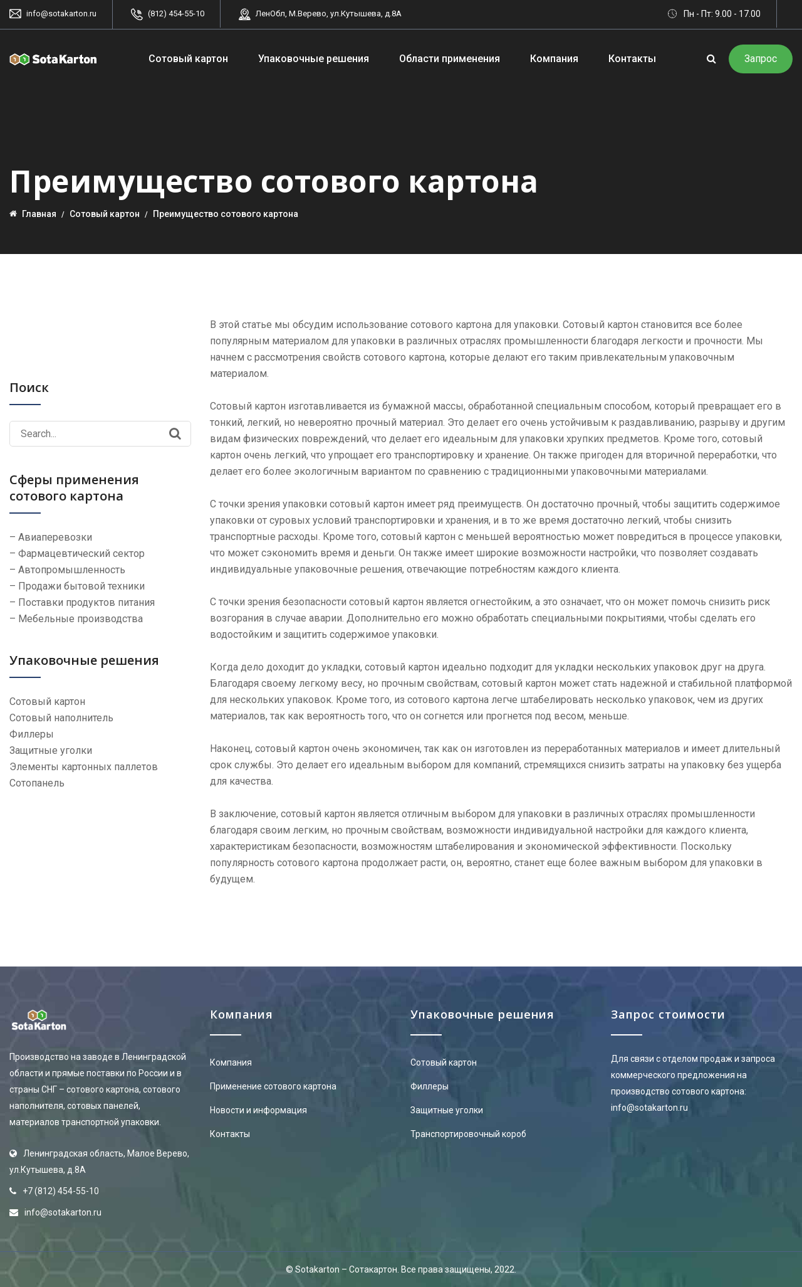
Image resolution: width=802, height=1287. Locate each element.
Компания (554, 59)
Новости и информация (258, 1110)
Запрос (760, 59)
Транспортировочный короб (468, 1134)
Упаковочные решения (313, 59)
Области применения (449, 59)
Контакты (632, 59)
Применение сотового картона (273, 1086)
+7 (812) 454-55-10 (61, 1191)
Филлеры (429, 1086)
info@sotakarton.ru (61, 13)
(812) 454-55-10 (176, 13)
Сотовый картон (188, 59)
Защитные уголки (446, 1110)
